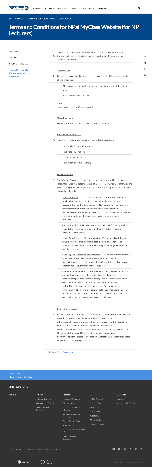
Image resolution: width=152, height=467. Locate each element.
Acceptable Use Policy (126, 403)
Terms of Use (57, 449)
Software (48, 8)
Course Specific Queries (72, 421)
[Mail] (144, 62)
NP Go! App (94, 407)
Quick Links (87, 8)
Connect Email (95, 403)
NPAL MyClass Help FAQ (18, 64)
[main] (76, 197)
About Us (37, 8)
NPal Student (95, 411)
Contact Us (102, 8)
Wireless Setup (96, 420)
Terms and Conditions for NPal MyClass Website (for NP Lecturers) (19, 73)
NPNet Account (96, 399)
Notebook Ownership (71, 399)
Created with (20, 462)
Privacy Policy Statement (61, 352)
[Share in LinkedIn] (144, 73)
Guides (74, 8)
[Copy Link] (144, 57)
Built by (46, 462)
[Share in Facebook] (144, 68)
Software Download (43, 399)
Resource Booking (97, 424)
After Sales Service (70, 425)
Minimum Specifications (45, 403)
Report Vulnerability (26, 449)
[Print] (144, 51)
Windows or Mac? (69, 403)
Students (120, 399)
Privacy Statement (43, 449)
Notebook (61, 8)
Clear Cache (13, 51)
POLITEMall (95, 416)
